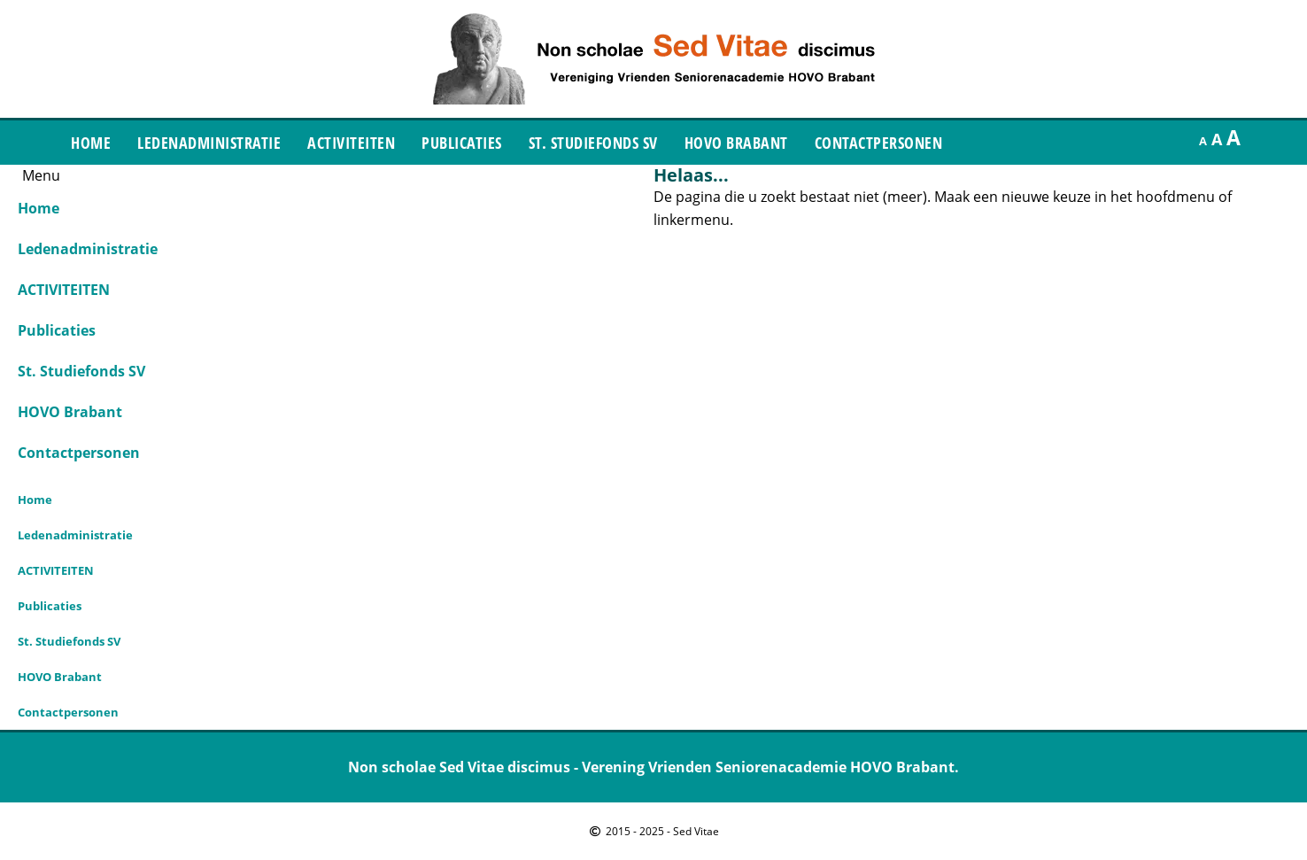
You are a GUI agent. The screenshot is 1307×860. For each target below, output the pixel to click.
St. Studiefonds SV (593, 142)
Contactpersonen (879, 142)
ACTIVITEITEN (351, 142)
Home (91, 142)
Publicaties (461, 142)
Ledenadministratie (209, 142)
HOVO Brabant (736, 142)
